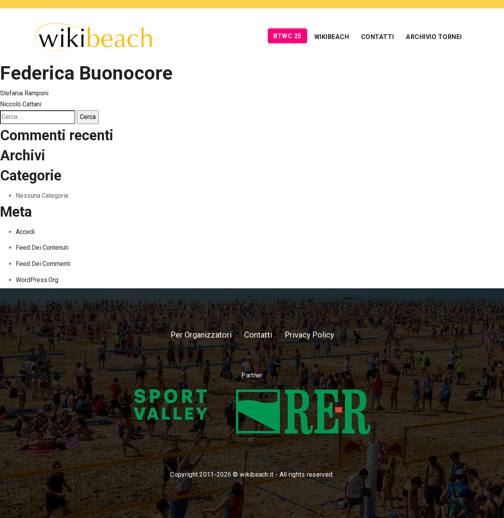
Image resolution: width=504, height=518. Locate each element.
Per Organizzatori (201, 335)
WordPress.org (37, 280)
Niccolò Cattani (20, 104)
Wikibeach (331, 37)
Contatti (377, 37)
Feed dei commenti (43, 263)
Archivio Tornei (434, 37)
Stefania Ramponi (24, 93)
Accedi (25, 232)
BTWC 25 (287, 36)
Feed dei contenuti (42, 247)
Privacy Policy (309, 335)
